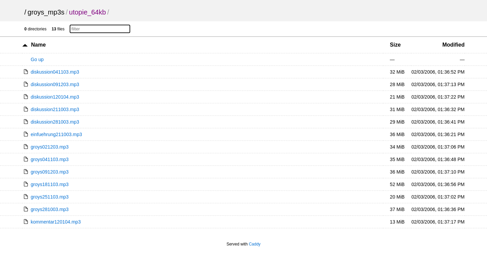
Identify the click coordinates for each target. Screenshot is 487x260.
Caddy (255, 244)
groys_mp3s (46, 12)
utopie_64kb (87, 12)
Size (395, 45)
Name (38, 45)
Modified (453, 45)
